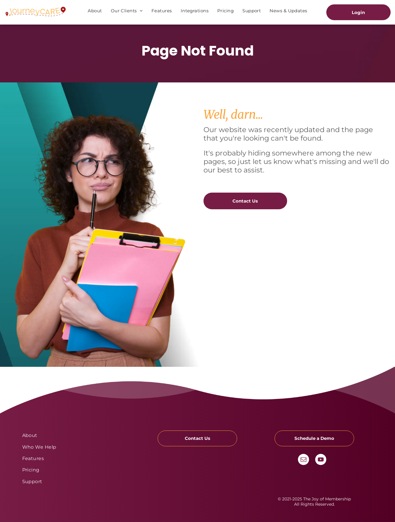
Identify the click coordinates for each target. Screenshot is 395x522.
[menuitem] (94, 10)
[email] (303, 460)
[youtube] (320, 460)
